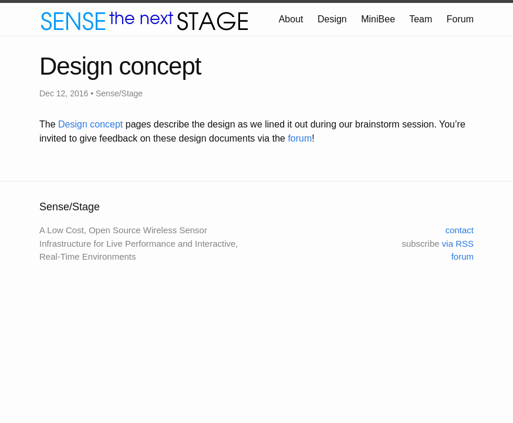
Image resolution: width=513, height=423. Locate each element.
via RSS (458, 244)
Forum (460, 19)
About (291, 19)
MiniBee (378, 19)
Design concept (90, 124)
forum (300, 138)
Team (420, 19)
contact (460, 230)
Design (332, 19)
